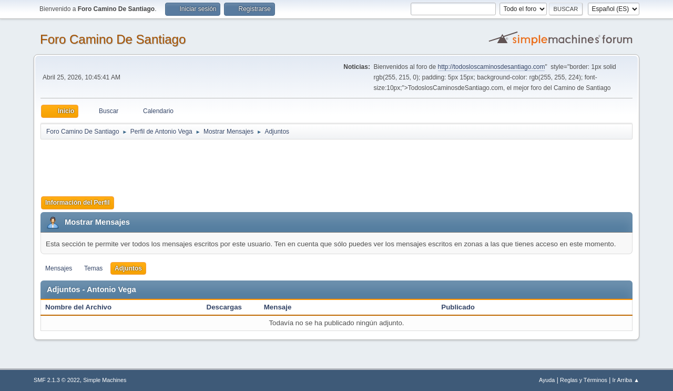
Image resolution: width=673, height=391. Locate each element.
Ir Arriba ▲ (626, 380)
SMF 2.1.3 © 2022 (57, 380)
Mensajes (58, 268)
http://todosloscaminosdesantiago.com (491, 67)
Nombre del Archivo (84, 307)
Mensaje (278, 307)
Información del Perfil (77, 202)
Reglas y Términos (583, 380)
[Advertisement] (225, 164)
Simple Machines (104, 380)
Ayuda (547, 380)
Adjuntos (128, 268)
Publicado (458, 307)
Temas (93, 268)
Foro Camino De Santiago (113, 39)
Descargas (224, 307)
